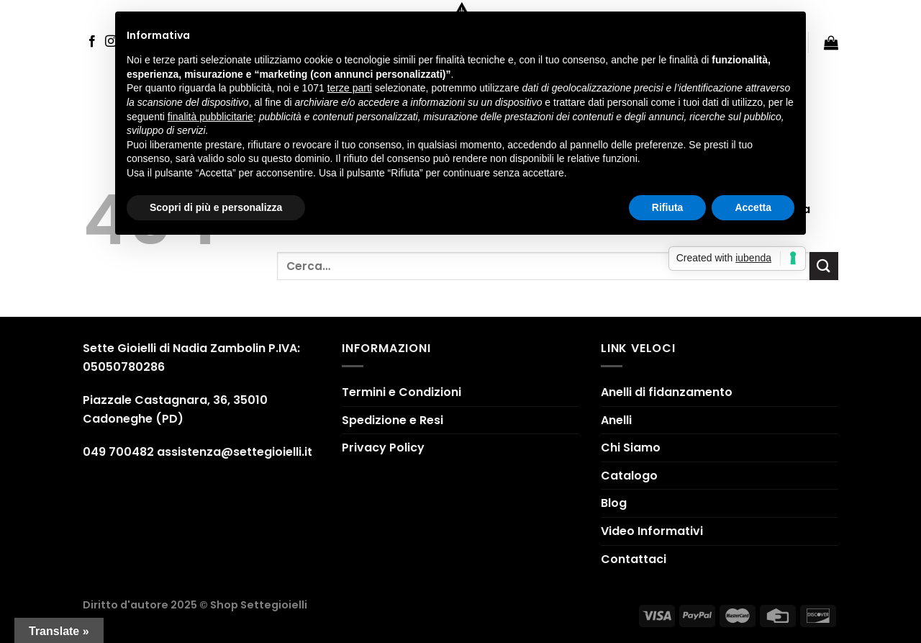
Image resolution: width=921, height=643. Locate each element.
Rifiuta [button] (668, 207)
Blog (614, 503)
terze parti (349, 88)
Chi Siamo (631, 447)
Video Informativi (652, 531)
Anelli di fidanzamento (666, 392)
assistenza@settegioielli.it (234, 452)
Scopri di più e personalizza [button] (216, 207)
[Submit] (823, 266)
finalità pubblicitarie (210, 116)
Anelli (616, 420)
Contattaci (633, 559)
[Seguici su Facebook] (92, 41)
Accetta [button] (753, 207)
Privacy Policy (383, 447)
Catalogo (629, 475)
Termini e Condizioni (401, 392)
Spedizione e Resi (392, 420)
